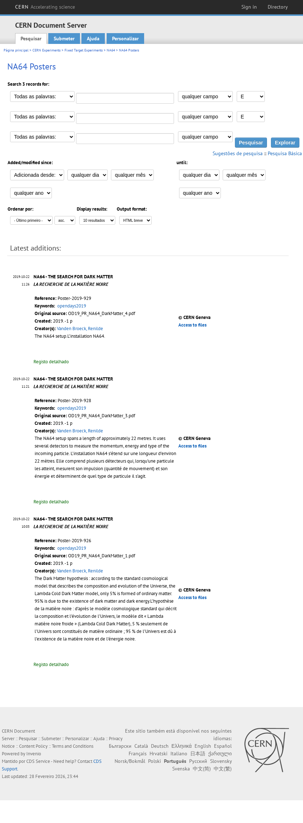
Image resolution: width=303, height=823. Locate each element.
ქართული (220, 753)
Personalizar (125, 38)
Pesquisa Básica (285, 153)
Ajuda (93, 38)
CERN (45, 7)
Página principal (16, 50)
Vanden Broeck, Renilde (80, 328)
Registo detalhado (51, 362)
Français (138, 753)
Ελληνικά (181, 746)
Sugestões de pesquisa (238, 153)
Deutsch (160, 746)
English (203, 746)
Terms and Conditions (72, 746)
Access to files (192, 325)
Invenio (33, 754)
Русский (198, 761)
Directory (278, 7)
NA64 (111, 50)
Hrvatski (159, 753)
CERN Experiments (46, 50)
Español (223, 746)
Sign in (249, 7)
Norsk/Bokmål (130, 761)
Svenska (181, 768)
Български (120, 746)
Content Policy (33, 746)
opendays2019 (71, 306)
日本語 (197, 753)
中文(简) (202, 768)
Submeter (64, 38)
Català (141, 746)
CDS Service (38, 761)
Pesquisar (31, 38)
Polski (154, 761)
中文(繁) (223, 768)
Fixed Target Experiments (83, 50)
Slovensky (221, 761)
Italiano (178, 753)
